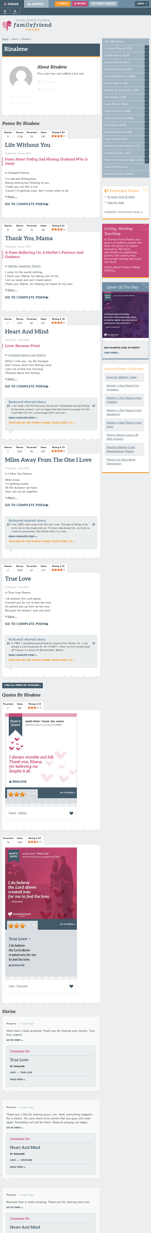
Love (11, 986)
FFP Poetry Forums (103, 4)
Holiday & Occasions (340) (121, 90)
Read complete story (22, 418)
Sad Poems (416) (115, 125)
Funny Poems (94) (116, 83)
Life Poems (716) (115, 97)
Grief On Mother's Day (121, 377)
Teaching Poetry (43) (117, 153)
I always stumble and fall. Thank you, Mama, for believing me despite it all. (31, 764)
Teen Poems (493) (116, 139)
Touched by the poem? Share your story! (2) (40, 660)
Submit (62, 4)
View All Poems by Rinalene (21, 685)
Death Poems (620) (117, 55)
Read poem (16, 1080)
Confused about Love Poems (27, 355)
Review (80, 4)
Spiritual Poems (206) (118, 132)
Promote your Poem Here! (122, 212)
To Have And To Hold (121, 197)
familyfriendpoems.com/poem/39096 (43, 725)
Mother (22, 813)
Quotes (36, 4)
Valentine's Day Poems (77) (122, 146)
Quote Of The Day (122, 287)
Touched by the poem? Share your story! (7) (40, 423)
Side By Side (115, 202)
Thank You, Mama (29, 238)
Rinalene (18, 781)
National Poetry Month (119, 174)
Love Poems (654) (116, 104)
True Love (18, 578)
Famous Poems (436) (118, 69)
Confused (26, 1160)
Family (12, 813)
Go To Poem (66, 793)
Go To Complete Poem (25, 204)
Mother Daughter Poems (24, 266)
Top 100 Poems (114, 41)
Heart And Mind (27, 331)
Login (142, 4)
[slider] (58, 136)
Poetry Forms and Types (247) (123, 160)
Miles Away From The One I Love (48, 459)
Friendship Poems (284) (119, 76)
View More (110, 353)
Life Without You (28, 145)
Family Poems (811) (117, 62)
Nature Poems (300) (117, 111)
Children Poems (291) (118, 48)
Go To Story (13, 1040)
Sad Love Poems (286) (119, 118)
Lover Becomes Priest (22, 346)
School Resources (116, 167)
